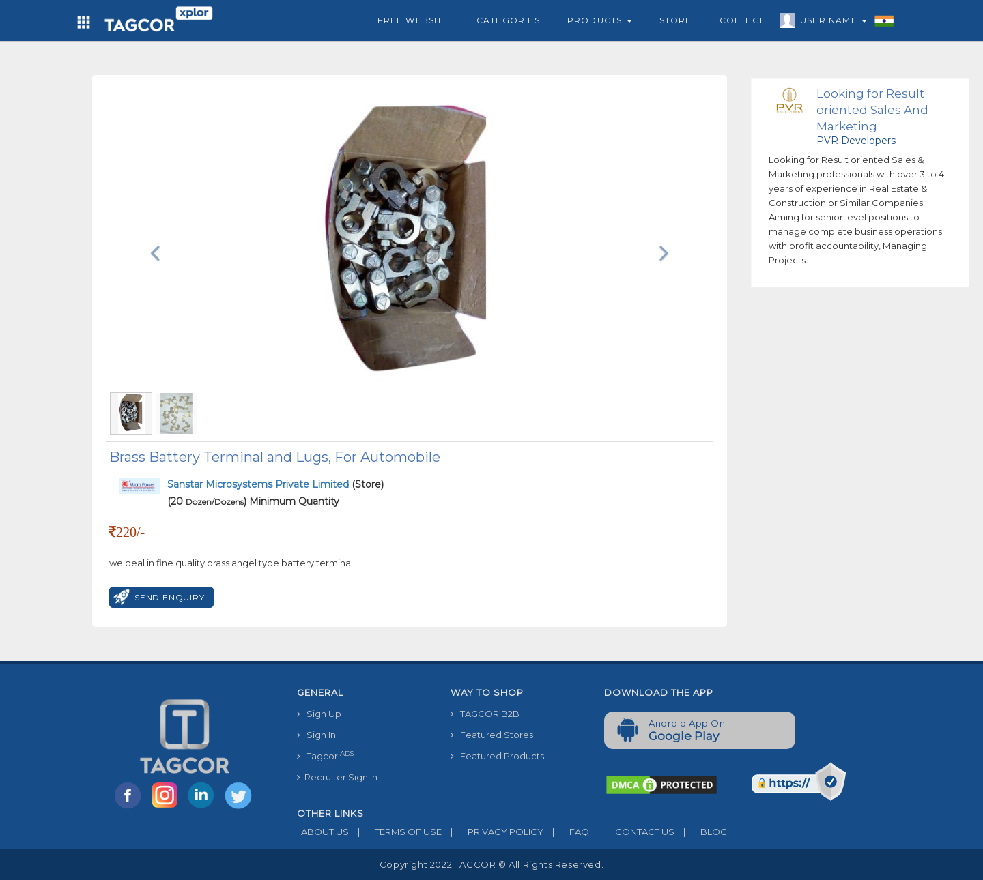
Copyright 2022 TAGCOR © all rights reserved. (491, 864)
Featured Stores (492, 734)
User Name (830, 22)
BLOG (700, 831)
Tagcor (325, 755)
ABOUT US (323, 831)
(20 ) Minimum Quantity (253, 501)
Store (675, 20)
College (743, 20)
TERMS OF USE (395, 831)
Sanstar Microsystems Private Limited (259, 484)
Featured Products (497, 755)
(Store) (275, 484)
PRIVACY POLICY (492, 831)
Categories (508, 20)
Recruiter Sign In (337, 777)
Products (599, 20)
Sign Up (319, 713)
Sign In (316, 734)
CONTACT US (631, 831)
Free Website (412, 20)
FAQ (566, 831)
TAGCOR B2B (485, 713)
